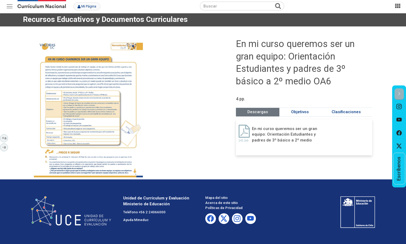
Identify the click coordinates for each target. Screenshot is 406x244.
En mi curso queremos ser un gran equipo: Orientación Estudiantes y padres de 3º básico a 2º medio (284, 134)
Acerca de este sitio (221, 203)
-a (5, 146)
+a (5, 137)
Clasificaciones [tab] (346, 111)
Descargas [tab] (257, 111)
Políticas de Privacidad (224, 208)
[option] (399, 106)
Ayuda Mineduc (136, 220)
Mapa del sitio (216, 198)
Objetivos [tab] (300, 111)
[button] (399, 94)
